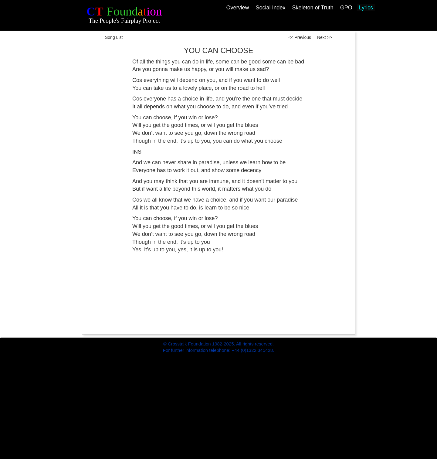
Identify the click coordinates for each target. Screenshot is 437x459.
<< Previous (298, 37)
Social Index (270, 8)
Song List (114, 37)
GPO (346, 8)
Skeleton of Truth (313, 8)
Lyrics (366, 8)
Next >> (324, 37)
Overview (237, 8)
